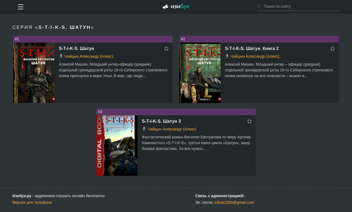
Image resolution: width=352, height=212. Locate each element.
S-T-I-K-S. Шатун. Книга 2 (252, 48)
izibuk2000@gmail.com (234, 202)
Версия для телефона (32, 202)
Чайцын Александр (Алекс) (89, 56)
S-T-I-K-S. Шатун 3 (161, 121)
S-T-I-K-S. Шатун (76, 48)
